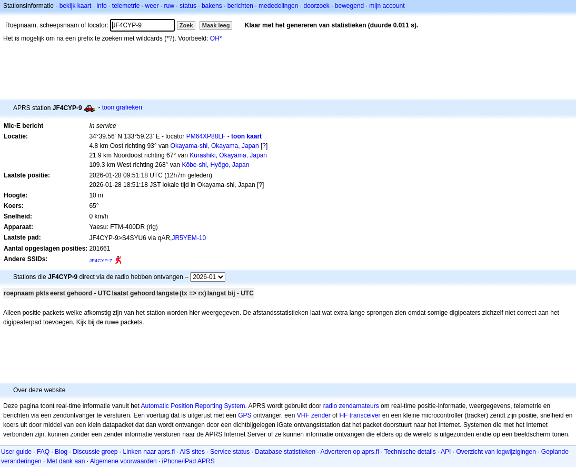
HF (343, 415)
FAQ (43, 451)
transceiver (365, 415)
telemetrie (126, 5)
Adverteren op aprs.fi (349, 451)
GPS (244, 415)
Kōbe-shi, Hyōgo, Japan (215, 164)
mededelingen (278, 5)
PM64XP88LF (206, 136)
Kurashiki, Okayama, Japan (228, 155)
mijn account (386, 5)
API (446, 451)
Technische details (410, 451)
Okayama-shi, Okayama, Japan (215, 146)
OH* (216, 38)
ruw (169, 5)
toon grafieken (122, 107)
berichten (240, 5)
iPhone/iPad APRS (188, 461)
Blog (61, 451)
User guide (16, 451)
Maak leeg (216, 25)
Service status (230, 451)
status (188, 5)
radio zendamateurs (351, 406)
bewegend (349, 5)
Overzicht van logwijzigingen (495, 451)
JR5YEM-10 (189, 238)
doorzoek (316, 5)
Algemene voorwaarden (123, 461)
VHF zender (314, 415)
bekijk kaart (75, 5)
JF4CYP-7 (100, 260)
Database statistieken (285, 451)
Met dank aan (66, 461)
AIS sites (192, 451)
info (101, 5)
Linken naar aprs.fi (149, 451)
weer (152, 5)
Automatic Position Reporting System (193, 406)
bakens (212, 5)
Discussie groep (95, 451)
